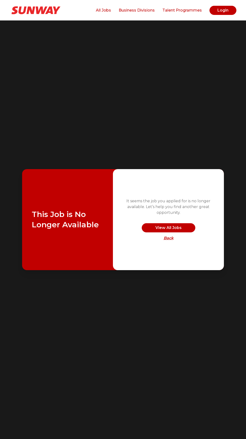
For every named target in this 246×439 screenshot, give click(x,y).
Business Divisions (137, 10)
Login (222, 10)
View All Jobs (168, 227)
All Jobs (103, 10)
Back (168, 238)
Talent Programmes (182, 10)
